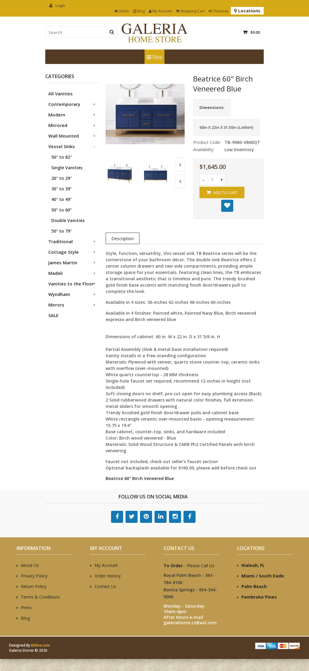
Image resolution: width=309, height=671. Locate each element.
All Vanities (60, 94)
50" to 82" (61, 157)
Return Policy (33, 586)
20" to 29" (61, 178)
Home (121, 11)
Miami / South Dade (262, 576)
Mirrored (57, 125)
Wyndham (59, 294)
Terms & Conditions (40, 597)
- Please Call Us (189, 565)
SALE (53, 315)
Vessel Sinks (61, 146)
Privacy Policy (34, 576)
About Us (30, 565)
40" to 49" (61, 199)
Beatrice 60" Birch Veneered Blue (140, 478)
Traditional (60, 241)
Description (122, 238)
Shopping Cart (190, 11)
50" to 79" (61, 231)
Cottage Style (63, 252)
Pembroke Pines (259, 597)
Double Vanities (67, 220)
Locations (247, 11)
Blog (139, 11)
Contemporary (64, 104)
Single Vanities (66, 167)
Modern (56, 115)
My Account (160, 11)
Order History (107, 576)
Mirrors (56, 305)
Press (26, 607)
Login (57, 5)
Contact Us (105, 586)
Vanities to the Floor (71, 284)
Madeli (55, 273)
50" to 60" (61, 210)
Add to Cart (221, 192)
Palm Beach (254, 586)
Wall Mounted (63, 136)
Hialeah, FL (253, 565)
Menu (154, 57)
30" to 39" (61, 189)
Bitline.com (40, 645)
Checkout (218, 11)
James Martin (62, 262)
